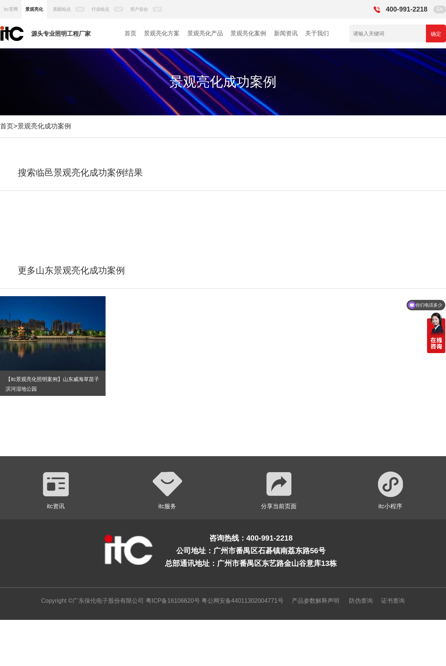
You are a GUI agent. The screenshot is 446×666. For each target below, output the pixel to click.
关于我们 (317, 33)
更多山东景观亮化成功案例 (71, 270)
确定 (436, 34)
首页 (130, 33)
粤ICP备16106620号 (172, 601)
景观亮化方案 (162, 33)
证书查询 (393, 601)
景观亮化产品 (205, 33)
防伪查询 (361, 601)
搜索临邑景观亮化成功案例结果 (80, 172)
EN (440, 9)
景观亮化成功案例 (44, 126)
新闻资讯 (286, 33)
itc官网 (11, 9)
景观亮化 (34, 9)
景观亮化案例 (248, 33)
